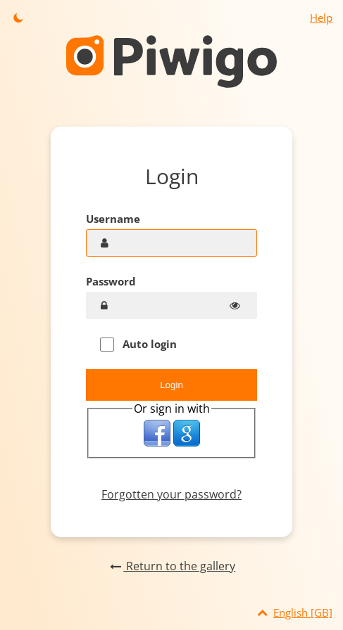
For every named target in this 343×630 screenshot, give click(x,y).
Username (113, 219)
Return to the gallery (171, 566)
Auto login (138, 344)
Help (321, 18)
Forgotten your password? (171, 494)
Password (111, 281)
